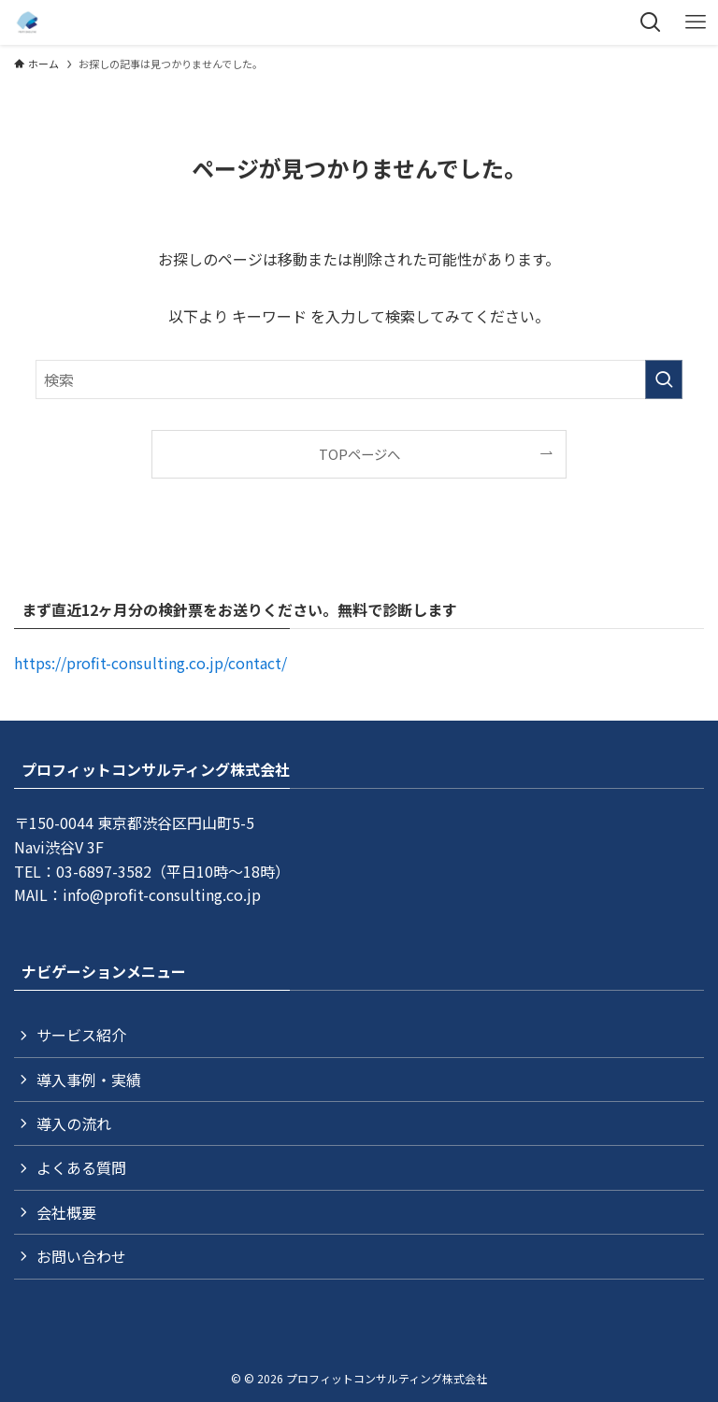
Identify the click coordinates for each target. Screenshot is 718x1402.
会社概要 (66, 1212)
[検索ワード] (359, 379)
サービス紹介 (81, 1034)
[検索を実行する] (663, 379)
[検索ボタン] (650, 22)
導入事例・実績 (88, 1079)
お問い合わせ (81, 1256)
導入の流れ (73, 1123)
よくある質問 (81, 1167)
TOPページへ (359, 454)
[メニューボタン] (695, 22)
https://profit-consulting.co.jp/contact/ (150, 662)
